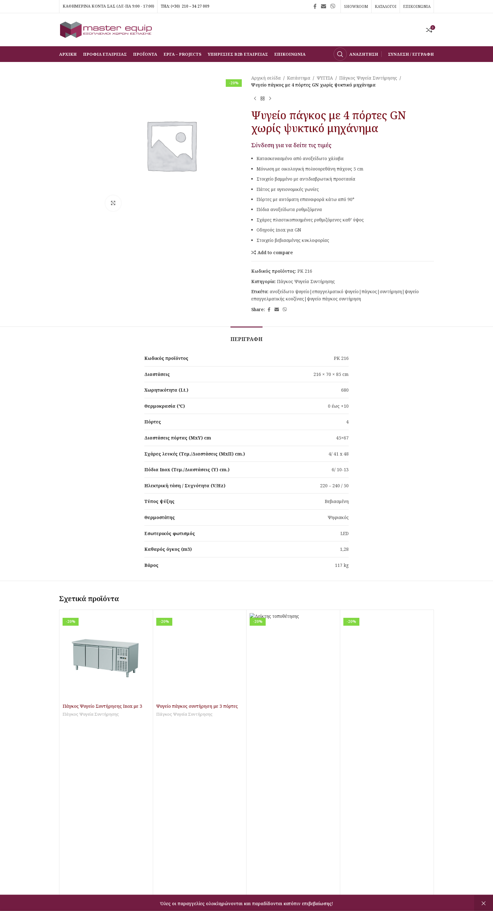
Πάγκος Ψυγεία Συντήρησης (368, 78)
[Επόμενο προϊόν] (270, 99)
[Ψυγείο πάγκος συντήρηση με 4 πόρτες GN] (293, 656)
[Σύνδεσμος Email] (323, 6)
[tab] (246, 336)
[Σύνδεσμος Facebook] (315, 6)
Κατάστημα (298, 78)
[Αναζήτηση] (355, 54)
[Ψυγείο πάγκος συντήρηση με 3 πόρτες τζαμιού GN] (199, 656)
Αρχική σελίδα (266, 78)
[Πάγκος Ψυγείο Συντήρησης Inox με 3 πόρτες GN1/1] (106, 656)
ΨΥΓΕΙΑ (325, 78)
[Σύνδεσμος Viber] (332, 6)
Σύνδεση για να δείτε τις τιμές (291, 145)
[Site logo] (106, 29)
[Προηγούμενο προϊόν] (255, 99)
